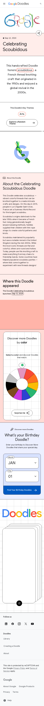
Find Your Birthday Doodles (22, 490)
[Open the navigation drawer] (4, 4)
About (6, 653)
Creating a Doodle (12, 646)
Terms (15, 692)
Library (7, 639)
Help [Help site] (7, 700)
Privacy (6, 692)
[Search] (40, 4)
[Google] (7, 680)
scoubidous (25, 70)
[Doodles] (22, 513)
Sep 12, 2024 (17, 294)
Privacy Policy (19, 668)
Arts (22, 114)
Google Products (26, 686)
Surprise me (22, 413)
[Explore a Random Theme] (22, 122)
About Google (9, 686)
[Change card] (19, 603)
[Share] (39, 33)
